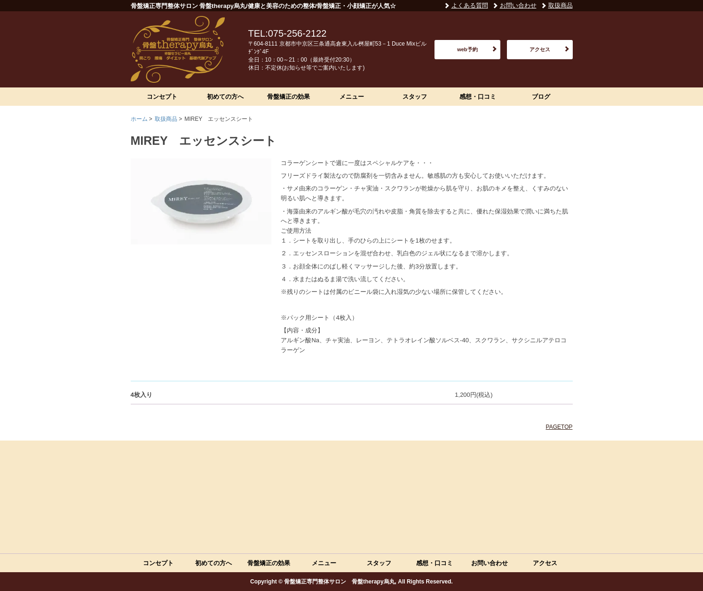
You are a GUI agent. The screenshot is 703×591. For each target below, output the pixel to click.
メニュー (352, 96)
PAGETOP (559, 427)
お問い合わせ (518, 5)
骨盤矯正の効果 (288, 96)
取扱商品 (560, 5)
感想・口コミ (477, 96)
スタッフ (415, 96)
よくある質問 (469, 5)
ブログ (541, 96)
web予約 (467, 49)
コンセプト (162, 96)
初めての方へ (225, 96)
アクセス (539, 49)
